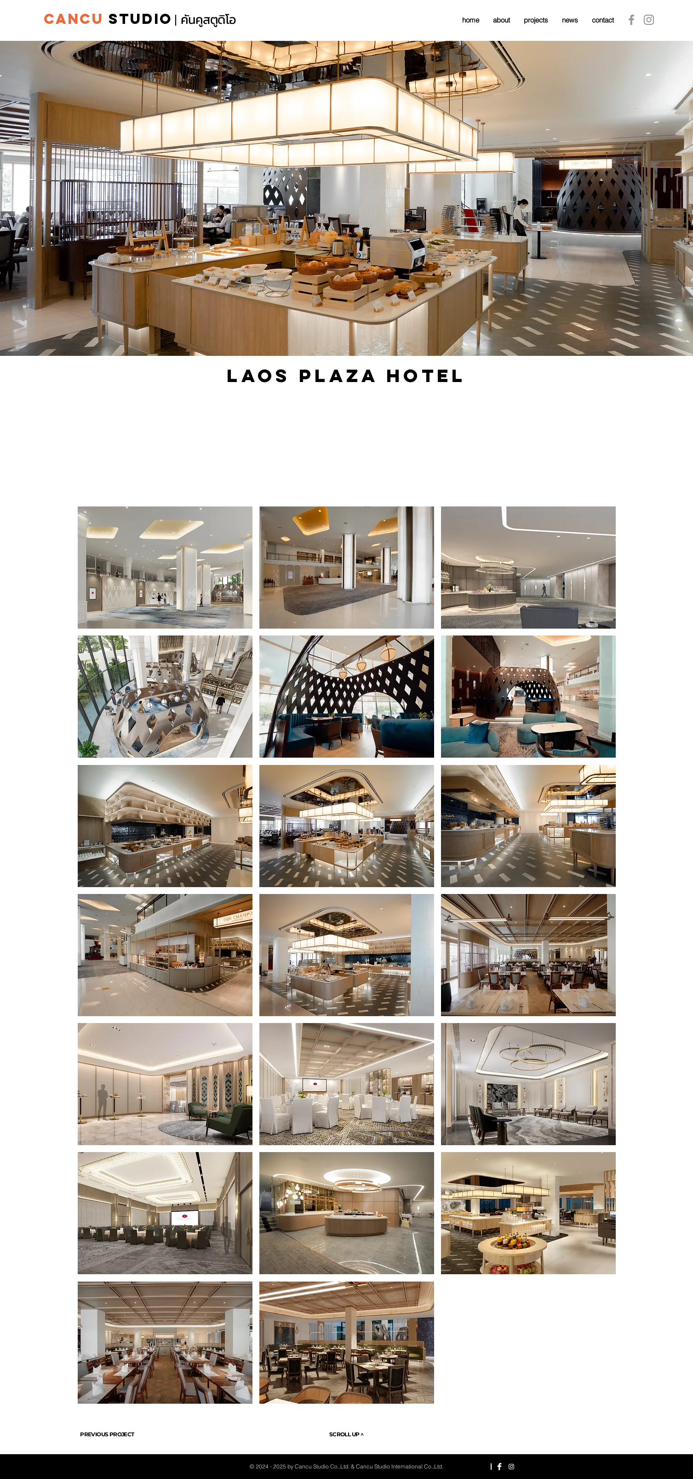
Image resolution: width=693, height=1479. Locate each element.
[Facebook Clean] (499, 1466)
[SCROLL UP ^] (346, 1434)
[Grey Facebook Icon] (631, 20)
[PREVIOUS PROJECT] (107, 1434)
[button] (165, 567)
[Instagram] (649, 20)
